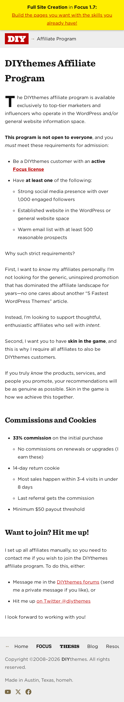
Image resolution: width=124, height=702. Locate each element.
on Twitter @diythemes (64, 601)
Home (21, 646)
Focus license (28, 169)
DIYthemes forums (78, 582)
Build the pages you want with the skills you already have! (62, 19)
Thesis (69, 646)
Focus (44, 646)
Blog (92, 646)
